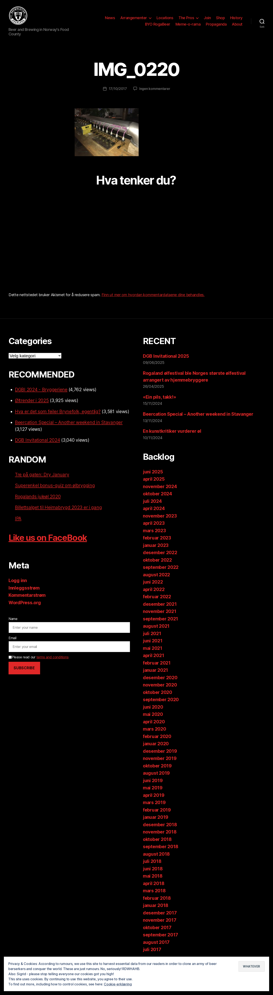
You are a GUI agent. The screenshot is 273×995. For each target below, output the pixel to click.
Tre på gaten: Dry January (42, 474)
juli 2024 (152, 501)
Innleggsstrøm (24, 588)
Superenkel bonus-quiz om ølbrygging (55, 485)
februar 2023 (157, 538)
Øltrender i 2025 (32, 400)
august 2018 (156, 854)
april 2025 (153, 479)
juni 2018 (153, 868)
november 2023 (160, 516)
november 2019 (160, 758)
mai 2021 (152, 648)
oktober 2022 (157, 560)
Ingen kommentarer (154, 89)
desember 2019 (160, 751)
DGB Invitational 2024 (37, 440)
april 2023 (153, 523)
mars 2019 (154, 802)
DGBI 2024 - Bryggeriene (41, 389)
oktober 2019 (157, 766)
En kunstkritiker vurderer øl (172, 431)
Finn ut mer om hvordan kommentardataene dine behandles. (153, 295)
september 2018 (160, 846)
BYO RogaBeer (157, 24)
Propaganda (216, 24)
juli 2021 (152, 633)
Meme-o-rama (188, 24)
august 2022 (156, 574)
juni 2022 (153, 582)
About (237, 24)
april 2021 (153, 655)
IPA (18, 518)
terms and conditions (52, 657)
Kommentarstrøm (27, 595)
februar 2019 (157, 810)
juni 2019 (153, 780)
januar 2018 (155, 905)
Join (207, 18)
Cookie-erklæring (118, 984)
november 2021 (159, 611)
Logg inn (18, 580)
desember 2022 (160, 552)
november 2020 (160, 685)
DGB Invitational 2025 (166, 356)
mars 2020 (154, 729)
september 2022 (161, 567)
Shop (220, 18)
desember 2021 (160, 604)
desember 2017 (160, 913)
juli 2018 (152, 861)
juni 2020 (153, 707)
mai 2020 (153, 714)
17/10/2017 (118, 89)
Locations (165, 18)
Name (13, 619)
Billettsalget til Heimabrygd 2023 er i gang (58, 507)
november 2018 (160, 832)
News (110, 18)
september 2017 (160, 934)
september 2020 (161, 699)
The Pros (186, 18)
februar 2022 (157, 596)
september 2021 (160, 619)
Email (12, 638)
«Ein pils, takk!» (159, 397)
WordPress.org (25, 602)
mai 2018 (153, 876)
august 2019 (156, 773)
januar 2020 (156, 743)
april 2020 (154, 721)
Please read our (38, 657)
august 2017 (156, 942)
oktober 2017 (157, 927)
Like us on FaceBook (48, 537)
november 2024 (160, 486)
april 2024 (154, 508)
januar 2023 (155, 545)
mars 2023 (154, 530)
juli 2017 (152, 949)
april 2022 (153, 589)
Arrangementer (133, 18)
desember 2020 (160, 677)
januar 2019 (155, 817)
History (236, 18)
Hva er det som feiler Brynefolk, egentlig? (58, 411)
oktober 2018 (157, 839)
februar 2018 (157, 898)
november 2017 (159, 920)
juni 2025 (153, 471)
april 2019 (153, 795)
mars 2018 (154, 890)
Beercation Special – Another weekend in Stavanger (69, 422)
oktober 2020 (157, 692)
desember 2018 (160, 824)
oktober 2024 (157, 493)
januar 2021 (155, 670)
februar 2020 (157, 736)
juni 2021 (153, 640)
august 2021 (156, 626)
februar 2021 (157, 663)
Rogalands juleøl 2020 (38, 496)
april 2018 (153, 883)
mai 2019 (153, 787)
